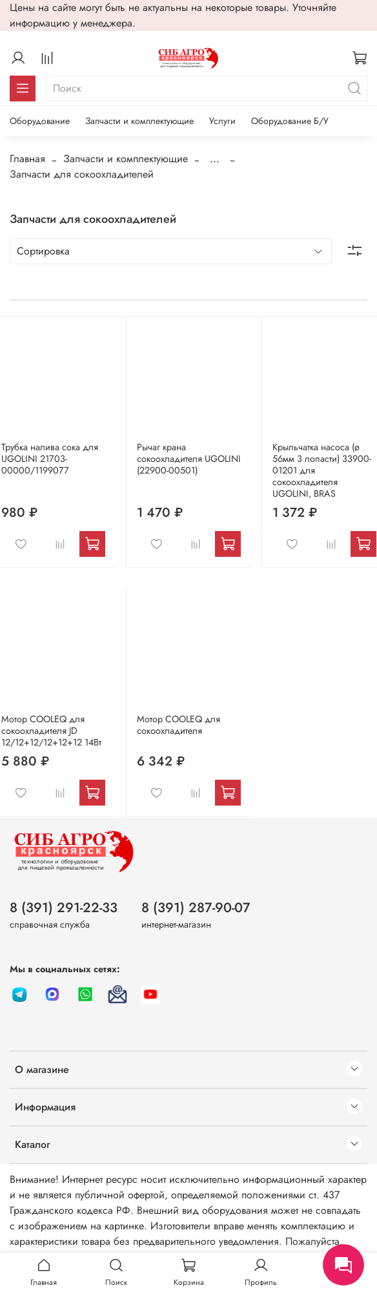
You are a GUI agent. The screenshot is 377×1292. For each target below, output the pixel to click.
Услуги (222, 120)
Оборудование (40, 120)
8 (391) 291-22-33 (63, 907)
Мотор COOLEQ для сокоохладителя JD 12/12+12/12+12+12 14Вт (51, 731)
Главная (27, 158)
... (214, 159)
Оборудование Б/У (290, 120)
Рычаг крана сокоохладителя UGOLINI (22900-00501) (189, 459)
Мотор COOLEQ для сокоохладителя (178, 725)
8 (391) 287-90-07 (195, 907)
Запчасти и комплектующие (139, 120)
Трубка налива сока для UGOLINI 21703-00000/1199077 (49, 459)
